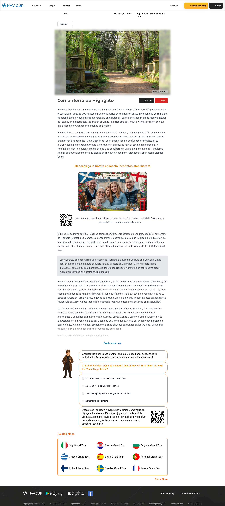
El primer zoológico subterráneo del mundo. (105, 378)
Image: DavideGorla (159, 91)
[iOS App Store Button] (75, 493)
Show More (161, 479)
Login (216, 5)
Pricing (66, 6)
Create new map (196, 5)
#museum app (177, 504)
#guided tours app (78, 504)
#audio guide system (157, 504)
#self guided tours (98, 504)
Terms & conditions (190, 493)
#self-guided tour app (119, 504)
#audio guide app (195, 504)
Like (161, 100)
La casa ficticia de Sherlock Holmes (102, 386)
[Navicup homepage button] (13, 5)
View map (146, 100)
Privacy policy (167, 493)
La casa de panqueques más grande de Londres (108, 393)
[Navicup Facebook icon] (90, 493)
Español (65, 24)
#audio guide (139, 504)
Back (64, 13)
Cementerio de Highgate (96, 401)
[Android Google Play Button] (54, 493)
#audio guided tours (58, 504)
